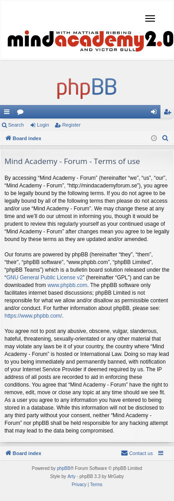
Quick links (9, 113)
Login (43, 125)
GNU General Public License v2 (44, 277)
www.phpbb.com (67, 285)
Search (16, 125)
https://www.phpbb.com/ (33, 316)
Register (71, 125)
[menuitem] (165, 138)
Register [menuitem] (169, 113)
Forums (22, 113)
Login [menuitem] (155, 113)
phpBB (63, 468)
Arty (72, 476)
